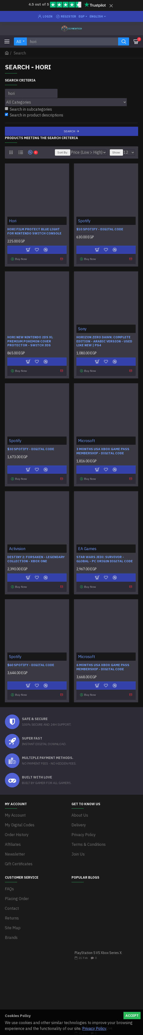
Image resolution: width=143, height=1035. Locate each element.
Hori (12, 220)
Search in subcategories (28, 109)
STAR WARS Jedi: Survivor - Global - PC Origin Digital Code (104, 559)
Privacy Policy (94, 1028)
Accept (132, 1015)
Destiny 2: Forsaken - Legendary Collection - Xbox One (36, 559)
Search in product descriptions (34, 115)
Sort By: (62, 152)
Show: (116, 152)
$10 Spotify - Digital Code (99, 229)
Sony (82, 328)
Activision (17, 548)
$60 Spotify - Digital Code (30, 665)
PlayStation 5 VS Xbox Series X (98, 953)
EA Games (87, 548)
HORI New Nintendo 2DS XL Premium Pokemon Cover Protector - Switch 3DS (30, 341)
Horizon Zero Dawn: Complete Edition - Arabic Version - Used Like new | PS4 (104, 341)
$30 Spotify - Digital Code (30, 449)
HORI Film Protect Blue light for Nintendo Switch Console (34, 231)
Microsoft (86, 440)
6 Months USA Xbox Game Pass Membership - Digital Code (102, 667)
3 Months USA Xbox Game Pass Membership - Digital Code (102, 451)
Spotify (84, 220)
